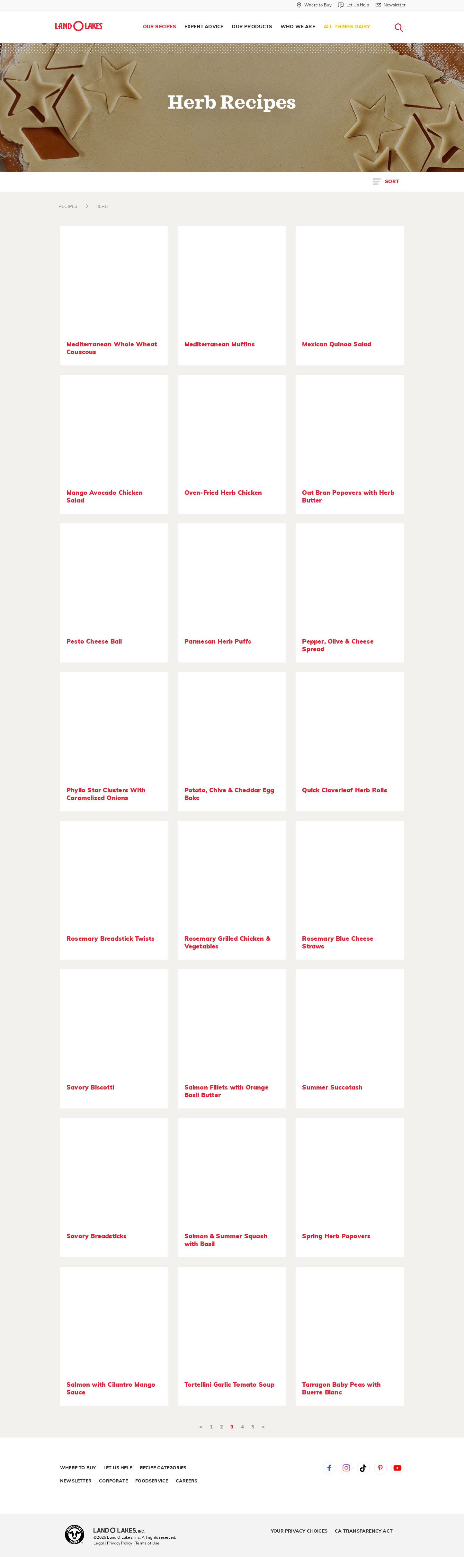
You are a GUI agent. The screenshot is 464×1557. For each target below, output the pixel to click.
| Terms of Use (146, 1543)
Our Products (252, 26)
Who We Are (298, 26)
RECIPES (67, 206)
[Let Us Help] (353, 5)
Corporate (113, 1481)
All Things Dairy (347, 26)
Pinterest (380, 1468)
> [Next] (263, 1427)
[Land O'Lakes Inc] (122, 1531)
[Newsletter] (390, 5)
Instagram (346, 1468)
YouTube (397, 1468)
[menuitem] (159, 27)
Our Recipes (159, 26)
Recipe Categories (163, 1468)
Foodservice (151, 1481)
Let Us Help (117, 1468)
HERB (101, 206)
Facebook (329, 1468)
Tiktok (363, 1468)
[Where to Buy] (314, 5)
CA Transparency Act (364, 1531)
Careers (186, 1481)
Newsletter (76, 1481)
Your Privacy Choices (299, 1531)
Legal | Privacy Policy (113, 1543)
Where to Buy (78, 1468)
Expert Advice (204, 26)
